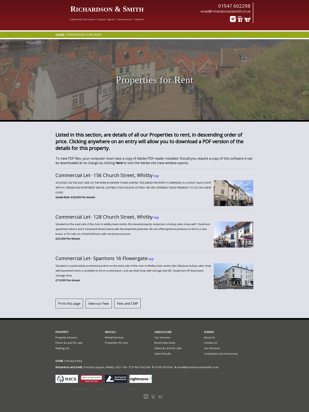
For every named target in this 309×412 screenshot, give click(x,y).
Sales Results (162, 353)
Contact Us (210, 343)
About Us (209, 337)
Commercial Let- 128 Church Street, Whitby (104, 216)
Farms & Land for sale (69, 343)
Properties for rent (116, 343)
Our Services (162, 337)
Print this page (69, 303)
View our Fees (98, 303)
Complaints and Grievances (221, 353)
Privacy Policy (74, 361)
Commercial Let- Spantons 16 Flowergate (102, 258)
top (156, 176)
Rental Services (114, 337)
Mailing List (62, 348)
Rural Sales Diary (164, 343)
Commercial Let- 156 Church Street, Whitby (104, 175)
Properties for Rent (84, 34)
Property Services (66, 337)
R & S (107, 9)
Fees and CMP (127, 303)
